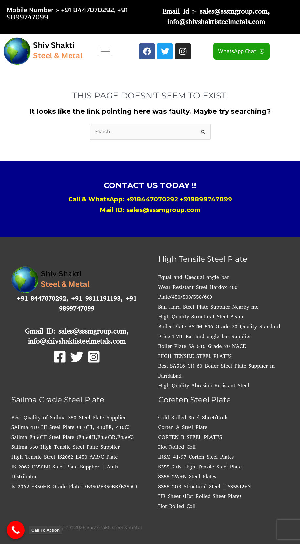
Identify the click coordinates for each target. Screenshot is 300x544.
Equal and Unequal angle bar (193, 277)
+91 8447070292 (87, 10)
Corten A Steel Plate (182, 427)
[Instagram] (93, 356)
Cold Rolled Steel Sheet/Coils (193, 417)
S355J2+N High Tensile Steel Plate (200, 466)
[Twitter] (76, 356)
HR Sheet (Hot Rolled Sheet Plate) (199, 496)
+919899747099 (206, 199)
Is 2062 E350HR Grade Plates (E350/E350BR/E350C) (74, 486)
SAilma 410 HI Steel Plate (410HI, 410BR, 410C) (70, 427)
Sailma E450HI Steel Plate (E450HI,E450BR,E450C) (72, 437)
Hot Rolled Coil (177, 447)
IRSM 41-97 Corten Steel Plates (196, 456)
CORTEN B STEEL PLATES (190, 437)
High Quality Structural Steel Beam (200, 316)
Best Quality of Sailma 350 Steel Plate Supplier (68, 417)
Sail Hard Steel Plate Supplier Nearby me (208, 306)
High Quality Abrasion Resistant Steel (203, 385)
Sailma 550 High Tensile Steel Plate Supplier (65, 447)
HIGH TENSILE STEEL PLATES (195, 356)
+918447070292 (152, 199)
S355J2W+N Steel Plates (187, 476)
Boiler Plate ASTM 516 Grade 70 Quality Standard (219, 326)
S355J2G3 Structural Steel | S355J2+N (204, 486)
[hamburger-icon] (105, 51)
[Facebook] (59, 356)
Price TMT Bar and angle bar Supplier (204, 336)
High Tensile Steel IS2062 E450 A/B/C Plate (64, 456)
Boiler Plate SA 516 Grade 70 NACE (202, 346)
